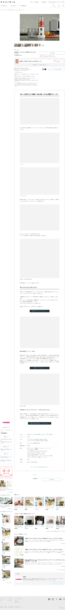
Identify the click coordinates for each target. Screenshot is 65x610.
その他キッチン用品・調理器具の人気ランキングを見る (55, 531)
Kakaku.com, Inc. (62, 607)
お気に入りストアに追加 (57, 582)
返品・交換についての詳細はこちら (6, 460)
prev (15, 27)
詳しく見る (10, 492)
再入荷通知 (52, 53)
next (63, 27)
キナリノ (1, 600)
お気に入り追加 (58, 69)
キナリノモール (2, 598)
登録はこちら (10, 508)
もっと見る (9, 582)
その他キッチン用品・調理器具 (46, 434)
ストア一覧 (9, 600)
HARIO (18, 49)
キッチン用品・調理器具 (35, 434)
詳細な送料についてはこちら (5, 441)
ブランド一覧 (10, 598)
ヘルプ (16, 600)
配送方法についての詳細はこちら (6, 449)
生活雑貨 (28, 434)
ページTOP (33, 592)
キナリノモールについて (19, 598)
